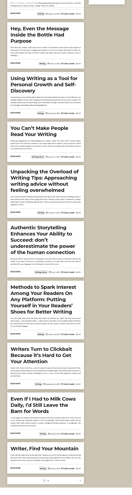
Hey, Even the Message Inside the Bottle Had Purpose (40, 35)
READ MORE (15, 13)
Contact (120, 4)
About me (92, 4)
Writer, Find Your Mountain (44, 449)
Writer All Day (22, 3)
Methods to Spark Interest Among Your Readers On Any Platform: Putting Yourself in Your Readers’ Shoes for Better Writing (43, 299)
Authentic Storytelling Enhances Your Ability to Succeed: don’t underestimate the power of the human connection (43, 240)
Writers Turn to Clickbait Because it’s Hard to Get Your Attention (41, 355)
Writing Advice (38, 157)
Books (110, 4)
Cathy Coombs (69, 14)
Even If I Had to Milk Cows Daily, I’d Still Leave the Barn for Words (43, 405)
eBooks (102, 4)
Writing (41, 14)
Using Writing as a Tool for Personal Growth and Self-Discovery (44, 84)
